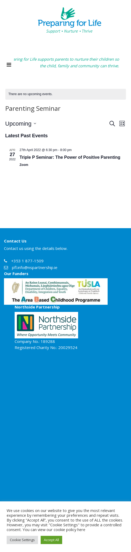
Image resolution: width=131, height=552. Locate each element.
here (81, 529)
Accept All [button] (51, 539)
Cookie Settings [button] (22, 539)
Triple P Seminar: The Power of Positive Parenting (70, 157)
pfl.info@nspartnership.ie (34, 267)
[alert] (65, 94)
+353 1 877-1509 (27, 260)
